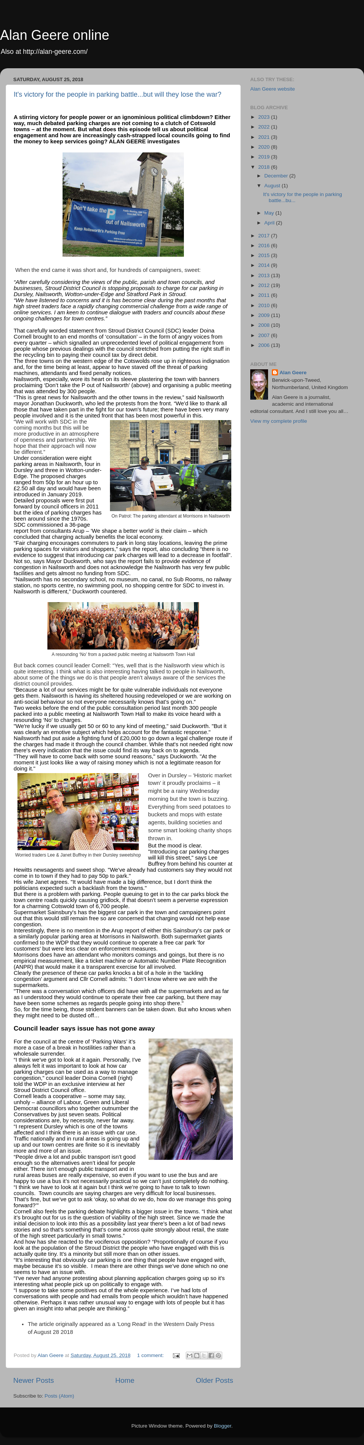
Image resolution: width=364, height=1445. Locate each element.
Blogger (222, 1426)
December (276, 176)
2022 (264, 127)
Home (124, 1380)
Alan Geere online (54, 35)
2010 (264, 305)
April (270, 223)
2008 (264, 325)
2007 (264, 335)
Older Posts (214, 1380)
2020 (264, 147)
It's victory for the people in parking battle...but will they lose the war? (117, 94)
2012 (264, 285)
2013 (264, 275)
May (269, 213)
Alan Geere (292, 372)
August (273, 185)
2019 (264, 157)
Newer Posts (33, 1380)
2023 (264, 117)
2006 (264, 345)
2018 (264, 167)
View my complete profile (278, 421)
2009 (264, 315)
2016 (264, 245)
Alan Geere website (272, 89)
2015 (264, 255)
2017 (264, 235)
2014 (264, 265)
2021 (264, 137)
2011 (264, 295)
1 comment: (151, 1355)
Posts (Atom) (59, 1396)
